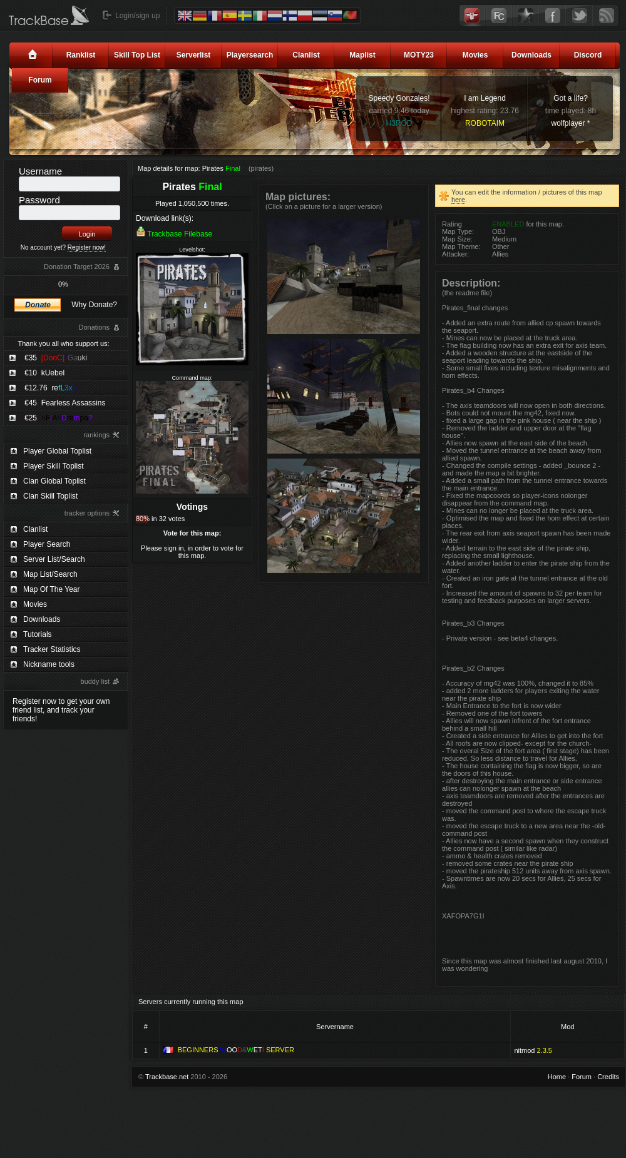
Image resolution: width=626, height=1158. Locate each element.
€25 (58, 418)
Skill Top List (137, 55)
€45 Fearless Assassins (64, 403)
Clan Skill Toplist (50, 496)
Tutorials (37, 634)
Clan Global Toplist (54, 481)
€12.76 (50, 387)
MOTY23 (419, 55)
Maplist (362, 55)
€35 (55, 357)
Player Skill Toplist (53, 466)
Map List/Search (50, 574)
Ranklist (81, 55)
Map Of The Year (51, 589)
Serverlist (194, 55)
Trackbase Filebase (179, 234)
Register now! (87, 247)
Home (557, 1076)
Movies (475, 55)
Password (39, 200)
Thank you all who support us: (63, 343)
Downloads (531, 55)
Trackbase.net (166, 1076)
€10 (44, 372)
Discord (588, 55)
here (458, 199)
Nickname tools (48, 664)
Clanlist (305, 55)
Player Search (46, 544)
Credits (608, 1076)
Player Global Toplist (57, 451)
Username (40, 171)
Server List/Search (54, 559)
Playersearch (250, 55)
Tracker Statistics (52, 649)
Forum (39, 80)
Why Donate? (94, 304)
